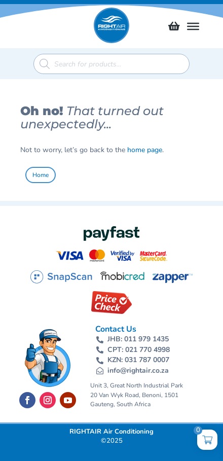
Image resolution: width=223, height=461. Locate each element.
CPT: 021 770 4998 (138, 349)
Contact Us (115, 329)
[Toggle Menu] (193, 26)
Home (40, 175)
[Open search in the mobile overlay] (111, 64)
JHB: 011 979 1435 (138, 339)
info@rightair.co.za (138, 370)
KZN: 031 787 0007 (138, 360)
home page (144, 150)
